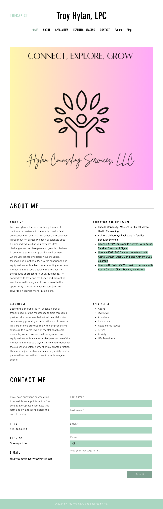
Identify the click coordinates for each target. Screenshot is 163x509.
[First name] (110, 403)
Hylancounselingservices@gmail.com (31, 459)
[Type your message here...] (111, 461)
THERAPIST (19, 15)
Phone (73, 437)
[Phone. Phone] (114, 443)
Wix (105, 504)
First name (77, 397)
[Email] (110, 430)
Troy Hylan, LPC (81, 16)
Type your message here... (85, 450)
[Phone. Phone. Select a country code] (75, 444)
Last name (77, 410)
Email (74, 424)
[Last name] (110, 417)
